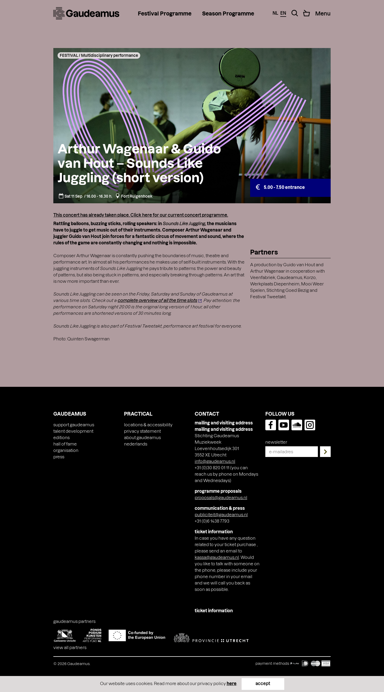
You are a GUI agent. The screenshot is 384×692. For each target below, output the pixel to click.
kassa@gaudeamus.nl (217, 557)
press (58, 456)
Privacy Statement (142, 431)
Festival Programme (164, 13)
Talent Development (73, 431)
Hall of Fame (65, 443)
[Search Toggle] (294, 13)
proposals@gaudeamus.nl (221, 497)
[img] (86, 13)
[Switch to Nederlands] (135, 444)
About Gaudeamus (142, 437)
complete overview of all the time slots (157, 300)
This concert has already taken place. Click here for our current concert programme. (140, 214)
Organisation (65, 450)
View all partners (69, 647)
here (232, 683)
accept (262, 683)
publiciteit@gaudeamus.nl (221, 514)
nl (275, 12)
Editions (61, 437)
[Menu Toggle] (323, 13)
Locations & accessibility (148, 424)
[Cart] (306, 13)
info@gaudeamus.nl (215, 461)
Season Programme (228, 13)
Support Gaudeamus (73, 424)
